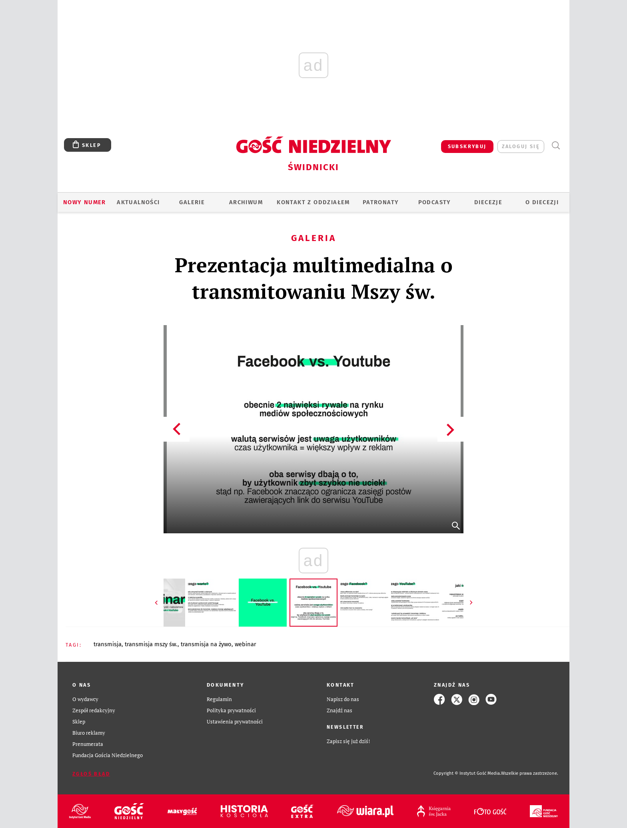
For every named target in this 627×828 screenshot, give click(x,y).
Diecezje (488, 202)
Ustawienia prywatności (235, 721)
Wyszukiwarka (555, 145)
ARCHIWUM (246, 202)
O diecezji (542, 202)
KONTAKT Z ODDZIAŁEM (313, 202)
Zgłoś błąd (91, 774)
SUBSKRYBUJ (467, 146)
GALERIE (192, 202)
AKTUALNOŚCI (138, 202)
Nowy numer (84, 202)
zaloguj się (521, 146)
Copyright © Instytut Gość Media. (467, 773)
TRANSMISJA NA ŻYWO (206, 644)
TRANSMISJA (108, 644)
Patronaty (381, 202)
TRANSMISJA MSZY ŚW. (151, 644)
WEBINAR (245, 644)
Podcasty (434, 202)
